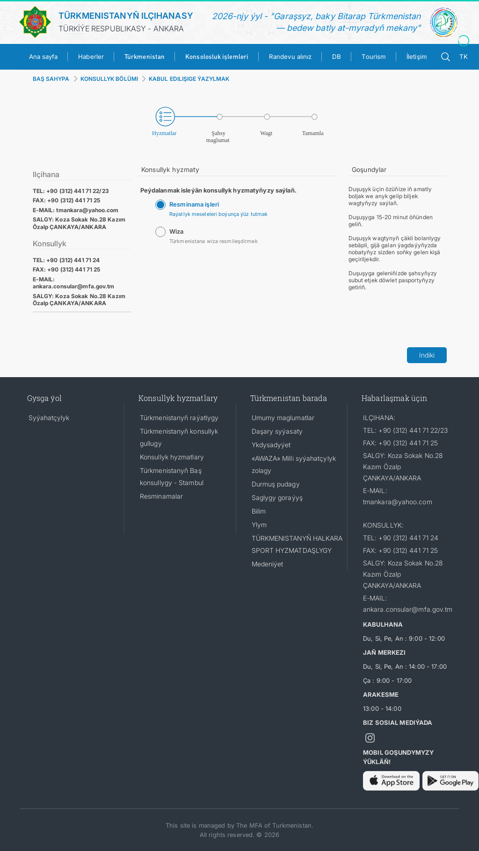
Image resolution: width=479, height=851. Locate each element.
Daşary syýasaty (277, 431)
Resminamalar (161, 496)
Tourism (374, 56)
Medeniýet (267, 564)
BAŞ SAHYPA (51, 78)
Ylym (259, 525)
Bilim (259, 511)
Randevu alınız (290, 56)
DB (336, 56)
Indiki (427, 355)
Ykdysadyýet (271, 445)
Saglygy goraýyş (277, 497)
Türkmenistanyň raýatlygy (179, 418)
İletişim (416, 56)
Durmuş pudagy (276, 484)
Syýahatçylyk (49, 418)
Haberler (91, 56)
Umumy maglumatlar (283, 418)
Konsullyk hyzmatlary (172, 457)
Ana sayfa (43, 56)
